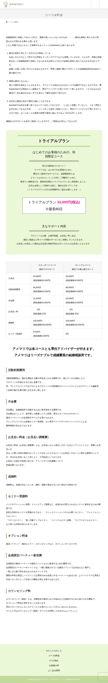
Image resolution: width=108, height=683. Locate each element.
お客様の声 (54, 665)
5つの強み (54, 660)
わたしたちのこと (54, 651)
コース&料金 (53, 655)
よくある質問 (54, 670)
